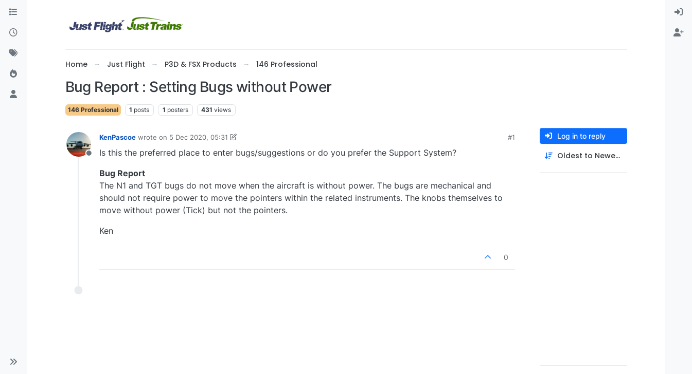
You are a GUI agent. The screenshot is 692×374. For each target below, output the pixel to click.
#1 (511, 137)
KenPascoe (117, 137)
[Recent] (13, 33)
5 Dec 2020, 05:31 (198, 137)
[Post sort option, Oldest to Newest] (583, 156)
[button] (13, 361)
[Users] (13, 94)
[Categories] (13, 12)
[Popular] (13, 74)
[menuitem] (678, 12)
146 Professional (93, 110)
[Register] (678, 33)
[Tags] (13, 53)
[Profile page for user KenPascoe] (78, 144)
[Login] (678, 12)
